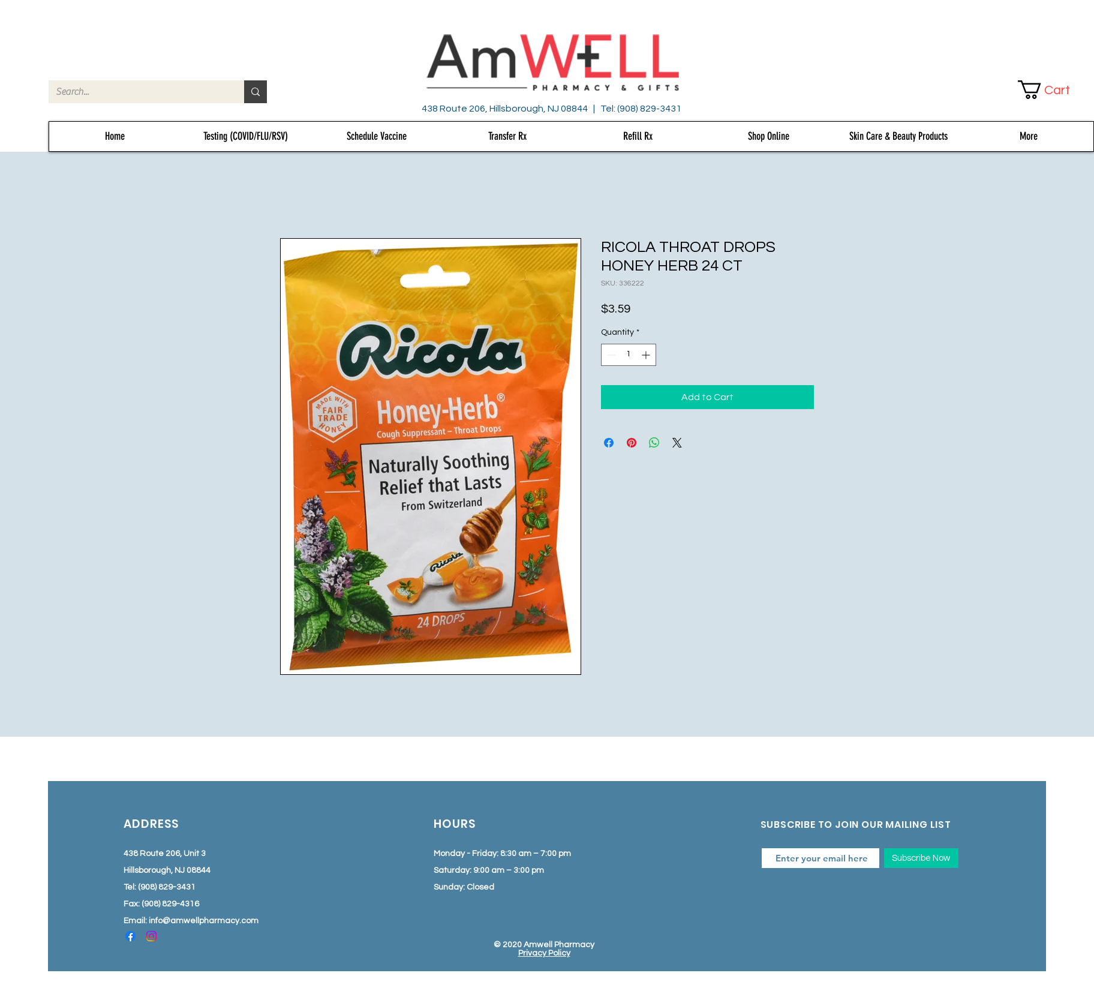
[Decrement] (610, 354)
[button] (1054, 89)
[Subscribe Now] (921, 858)
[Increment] (646, 354)
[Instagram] (151, 936)
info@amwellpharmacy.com (204, 921)
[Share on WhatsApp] (654, 443)
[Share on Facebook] (609, 443)
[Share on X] (677, 443)
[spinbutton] (628, 354)
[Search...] (137, 91)
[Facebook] (130, 936)
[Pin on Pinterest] (631, 443)
